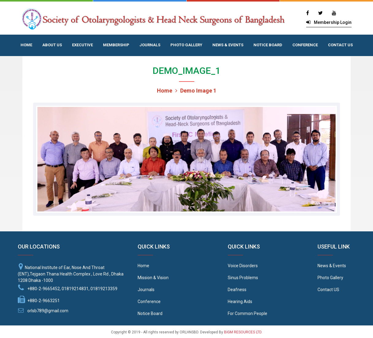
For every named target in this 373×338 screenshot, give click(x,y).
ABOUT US (52, 45)
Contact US (328, 289)
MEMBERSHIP (116, 45)
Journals (146, 289)
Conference (149, 301)
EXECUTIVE (82, 45)
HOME (26, 45)
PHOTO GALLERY (186, 45)
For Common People (247, 313)
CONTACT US (340, 45)
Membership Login (333, 22)
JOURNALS (149, 45)
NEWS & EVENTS (227, 45)
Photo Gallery (330, 277)
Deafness (237, 289)
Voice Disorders (243, 265)
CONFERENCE (305, 45)
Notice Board (150, 313)
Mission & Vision (153, 277)
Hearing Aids (240, 301)
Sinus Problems (243, 277)
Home (164, 90)
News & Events (332, 265)
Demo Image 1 (195, 90)
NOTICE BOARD (267, 45)
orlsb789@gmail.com (47, 310)
